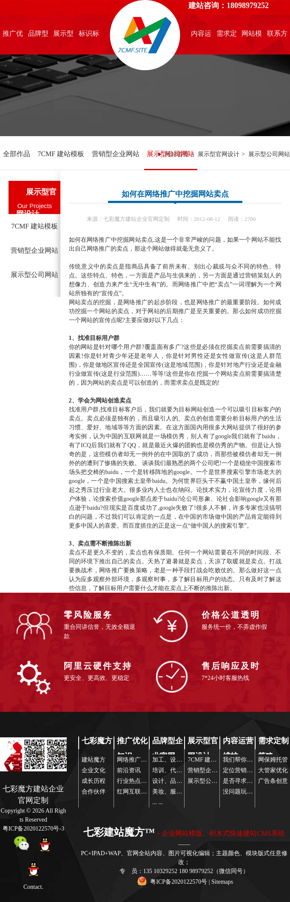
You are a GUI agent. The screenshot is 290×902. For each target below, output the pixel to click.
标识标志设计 (89, 36)
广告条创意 (273, 781)
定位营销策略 (241, 770)
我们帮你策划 (241, 759)
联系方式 (277, 36)
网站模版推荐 (252, 36)
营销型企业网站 (115, 153)
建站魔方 (93, 759)
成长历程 (93, 781)
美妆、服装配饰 (173, 791)
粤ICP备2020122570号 (178, 882)
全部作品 (16, 153)
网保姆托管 (273, 759)
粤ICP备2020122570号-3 (33, 828)
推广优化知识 (13, 36)
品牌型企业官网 (38, 36)
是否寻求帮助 (241, 781)
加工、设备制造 (173, 759)
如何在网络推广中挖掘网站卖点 (175, 194)
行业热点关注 (135, 781)
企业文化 (93, 770)
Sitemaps (222, 882)
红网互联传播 (135, 791)
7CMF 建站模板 (60, 153)
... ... (157, 802)
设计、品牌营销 (173, 781)
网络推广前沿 (135, 759)
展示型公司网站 (170, 153)
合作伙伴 (93, 791)
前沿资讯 (129, 770)
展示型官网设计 (63, 36)
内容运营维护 (201, 36)
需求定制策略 (226, 36)
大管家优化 (273, 770)
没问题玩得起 (241, 791)
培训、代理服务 (173, 770)
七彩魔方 (97, 740)
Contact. (33, 887)
